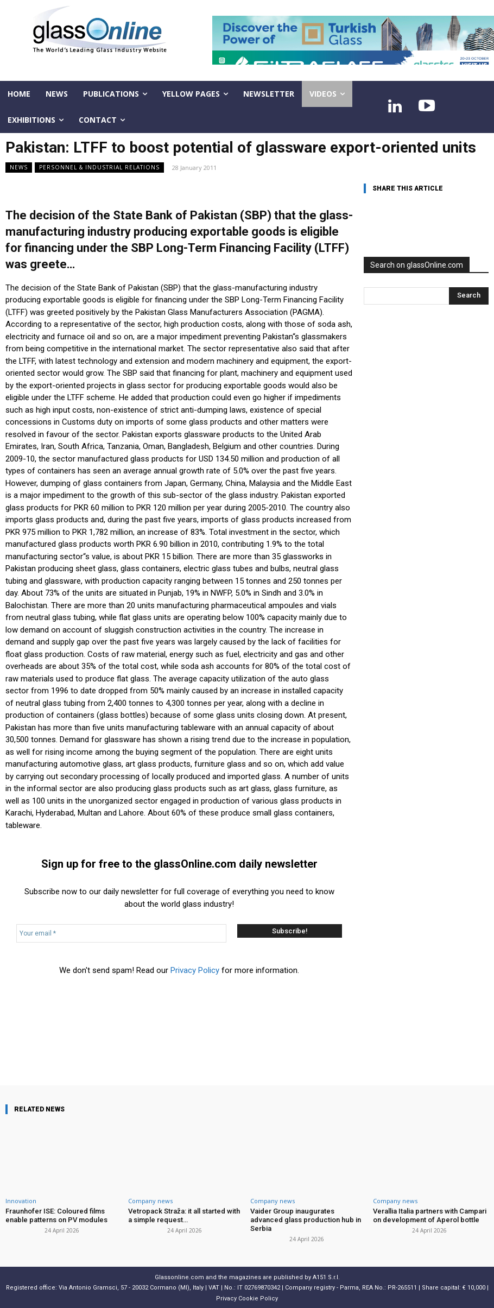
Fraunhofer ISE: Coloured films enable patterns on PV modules (56, 1215)
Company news (150, 1201)
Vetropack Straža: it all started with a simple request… (184, 1215)
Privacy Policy (194, 970)
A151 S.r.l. (326, 1276)
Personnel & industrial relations (99, 167)
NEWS (18, 167)
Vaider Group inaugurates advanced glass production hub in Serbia (304, 1219)
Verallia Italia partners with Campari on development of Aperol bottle (429, 1215)
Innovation (20, 1201)
